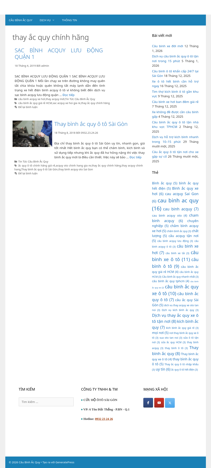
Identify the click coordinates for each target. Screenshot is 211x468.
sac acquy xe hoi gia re (66, 103)
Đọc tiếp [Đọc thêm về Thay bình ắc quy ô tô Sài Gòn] (135, 157)
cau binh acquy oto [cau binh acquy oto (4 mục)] (169, 216)
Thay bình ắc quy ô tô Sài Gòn (91, 124)
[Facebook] (148, 403)
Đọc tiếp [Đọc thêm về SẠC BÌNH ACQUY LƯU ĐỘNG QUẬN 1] (69, 95)
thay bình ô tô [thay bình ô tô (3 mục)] (176, 348)
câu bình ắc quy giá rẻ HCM (35, 103)
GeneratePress (64, 462)
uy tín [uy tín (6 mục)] (163, 369)
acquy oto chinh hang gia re (73, 165)
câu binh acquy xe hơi (31, 99)
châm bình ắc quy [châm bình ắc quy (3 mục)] (179, 231)
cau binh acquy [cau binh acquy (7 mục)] (180, 209)
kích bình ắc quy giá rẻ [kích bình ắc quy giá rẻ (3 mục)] (182, 328)
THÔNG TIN (69, 20)
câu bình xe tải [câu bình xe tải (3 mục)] (177, 253)
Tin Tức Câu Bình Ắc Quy (80, 99)
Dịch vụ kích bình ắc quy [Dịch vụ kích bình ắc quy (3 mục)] (180, 310)
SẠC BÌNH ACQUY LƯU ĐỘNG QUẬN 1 (59, 53)
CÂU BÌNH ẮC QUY (20, 20)
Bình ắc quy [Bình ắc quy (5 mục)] (164, 183)
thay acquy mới (55, 99)
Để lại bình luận (28, 107)
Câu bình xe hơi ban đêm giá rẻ (175, 102)
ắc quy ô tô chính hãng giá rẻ (36, 165)
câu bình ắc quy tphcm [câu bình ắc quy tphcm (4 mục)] (170, 281)
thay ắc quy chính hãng (95, 103)
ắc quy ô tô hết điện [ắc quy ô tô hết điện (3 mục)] (184, 369)
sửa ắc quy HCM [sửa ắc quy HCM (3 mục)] (173, 342)
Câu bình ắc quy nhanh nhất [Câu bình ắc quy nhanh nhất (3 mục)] (180, 276)
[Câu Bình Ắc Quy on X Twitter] (170, 403)
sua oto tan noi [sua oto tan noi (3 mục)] (171, 337)
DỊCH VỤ (49, 20)
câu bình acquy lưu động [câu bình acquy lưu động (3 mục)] (175, 241)
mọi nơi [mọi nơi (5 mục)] (160, 332)
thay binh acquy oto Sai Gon (75, 169)
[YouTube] (159, 403)
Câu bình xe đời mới (167, 46)
